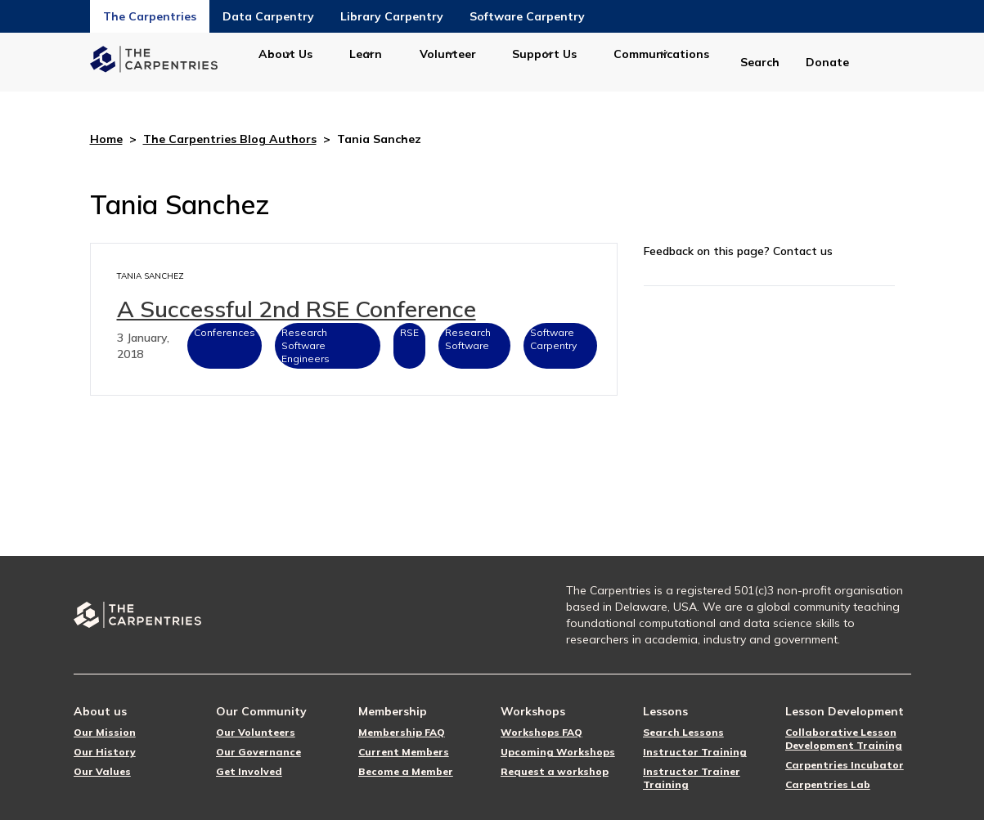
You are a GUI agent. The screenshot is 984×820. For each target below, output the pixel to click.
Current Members (403, 752)
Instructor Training (695, 752)
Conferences (224, 332)
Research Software (468, 339)
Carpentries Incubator (844, 765)
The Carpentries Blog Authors (230, 139)
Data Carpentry (268, 16)
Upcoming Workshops (558, 752)
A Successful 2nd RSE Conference (296, 308)
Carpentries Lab (827, 784)
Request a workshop (555, 771)
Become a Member (405, 771)
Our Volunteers (255, 732)
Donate (827, 62)
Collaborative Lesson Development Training (843, 738)
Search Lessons (683, 732)
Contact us (803, 251)
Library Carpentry (391, 16)
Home (106, 139)
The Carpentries (149, 16)
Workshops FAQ (541, 732)
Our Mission (105, 732)
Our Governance (258, 752)
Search (760, 62)
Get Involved (249, 771)
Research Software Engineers (305, 345)
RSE (409, 332)
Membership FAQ (401, 732)
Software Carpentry (527, 16)
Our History (105, 752)
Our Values (102, 771)
